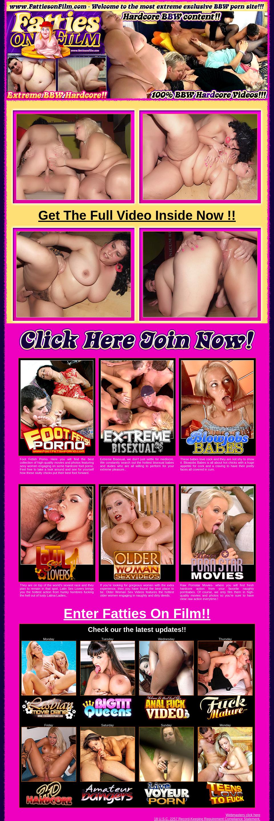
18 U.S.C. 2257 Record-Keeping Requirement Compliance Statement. (207, 819)
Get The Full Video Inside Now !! (137, 215)
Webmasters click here (243, 815)
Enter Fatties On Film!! (137, 613)
